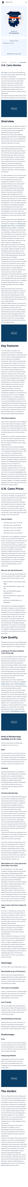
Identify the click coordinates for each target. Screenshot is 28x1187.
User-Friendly (6, 1002)
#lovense (21, 684)
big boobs (4, 226)
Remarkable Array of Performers (13, 971)
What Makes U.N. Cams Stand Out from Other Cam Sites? (13, 864)
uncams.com (17, 54)
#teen (7, 684)
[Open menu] (26, 2)
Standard (4, 768)
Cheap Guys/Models (8, 1056)
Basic (3, 750)
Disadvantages (7, 1034)
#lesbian (23, 682)
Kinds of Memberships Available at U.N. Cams (11, 737)
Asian (9, 226)
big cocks (22, 223)
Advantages (6, 963)
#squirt (3, 684)
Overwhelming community (11, 1019)
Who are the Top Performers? (12, 570)
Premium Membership (9, 793)
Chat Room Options (8, 418)
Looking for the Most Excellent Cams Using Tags (12, 652)
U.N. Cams (4, 72)
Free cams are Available (10, 988)
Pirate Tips (7, 2)
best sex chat (5, 1165)
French (13, 226)
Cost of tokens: (6, 519)
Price (3, 1039)
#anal (16, 684)
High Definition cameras (18, 711)
